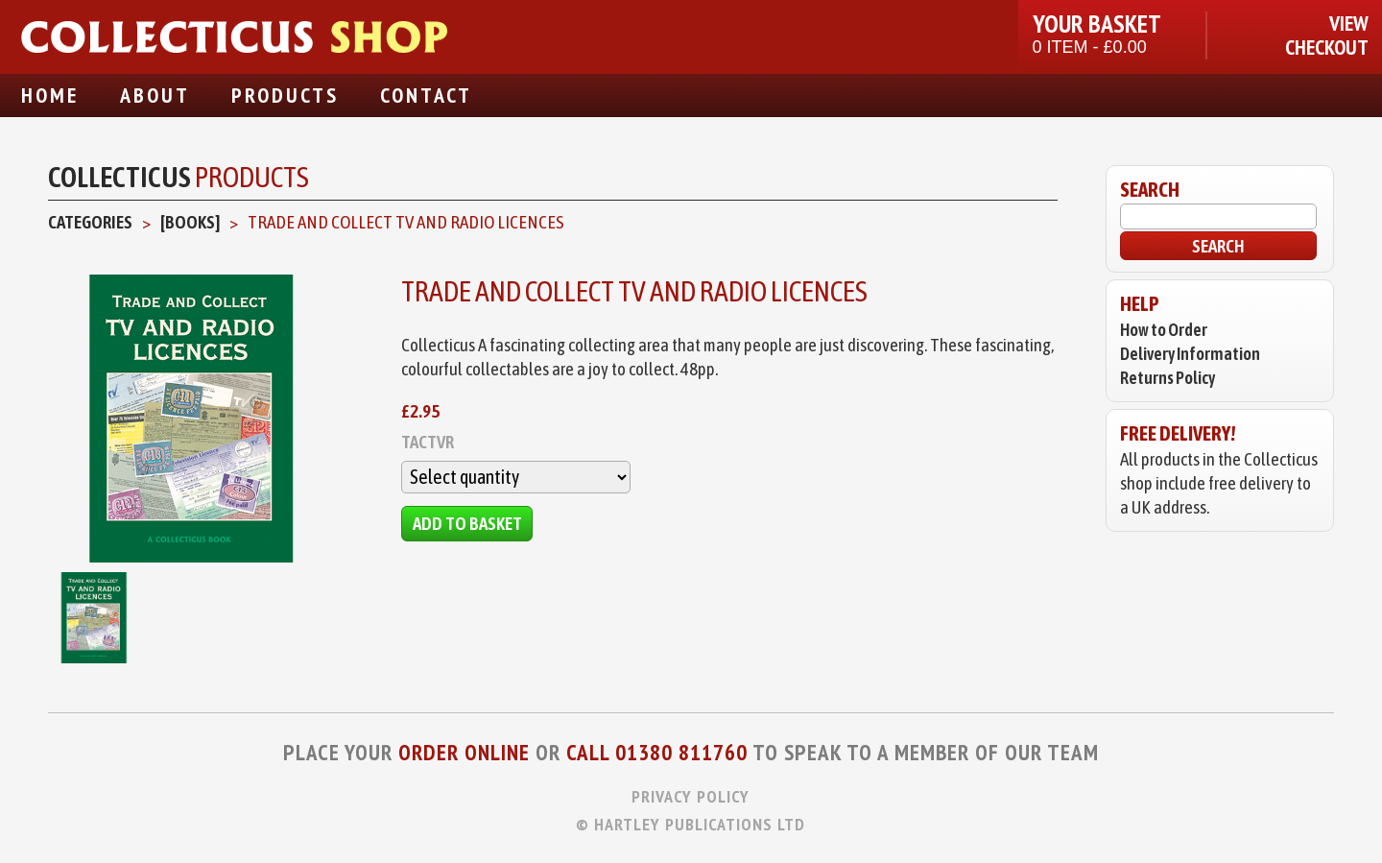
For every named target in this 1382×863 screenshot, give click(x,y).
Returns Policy (1167, 378)
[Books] (190, 221)
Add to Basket (467, 523)
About (155, 95)
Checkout (1327, 48)
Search (1218, 245)
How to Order (1163, 330)
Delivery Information (1190, 354)
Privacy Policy (690, 796)
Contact (426, 95)
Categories (90, 221)
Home (50, 95)
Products (285, 95)
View (1349, 24)
